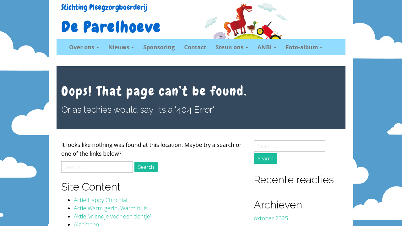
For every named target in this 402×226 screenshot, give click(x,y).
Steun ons (232, 47)
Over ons (84, 47)
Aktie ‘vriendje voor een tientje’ (112, 216)
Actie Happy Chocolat (101, 200)
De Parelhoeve (111, 27)
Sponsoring (159, 47)
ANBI (267, 47)
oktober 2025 (271, 218)
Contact (195, 47)
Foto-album (304, 47)
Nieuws (121, 47)
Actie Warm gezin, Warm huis (111, 208)
